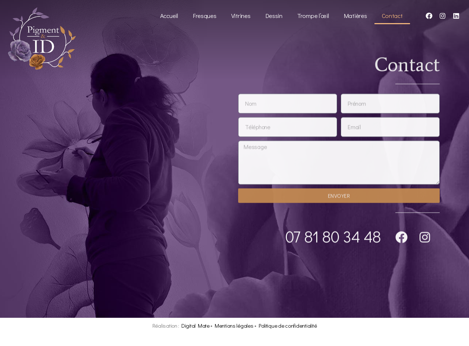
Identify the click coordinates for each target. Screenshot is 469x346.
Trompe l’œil (313, 15)
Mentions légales (234, 325)
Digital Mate (195, 325)
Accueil (169, 15)
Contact (392, 15)
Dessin (273, 15)
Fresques (205, 15)
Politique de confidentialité (288, 325)
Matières (355, 15)
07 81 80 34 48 (333, 237)
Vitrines (241, 15)
